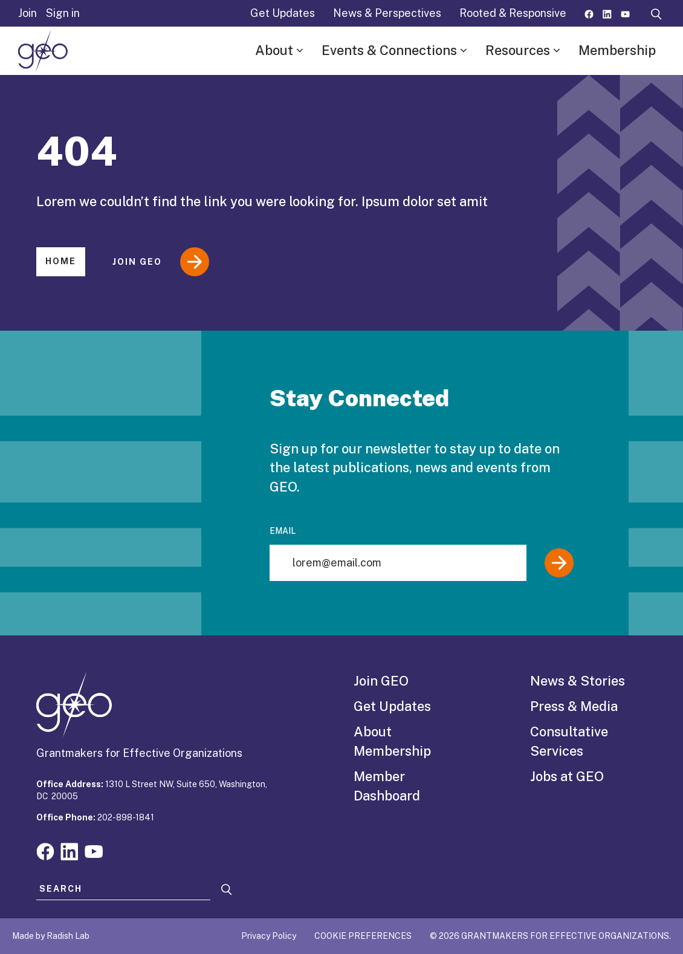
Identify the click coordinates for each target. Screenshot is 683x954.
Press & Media (574, 706)
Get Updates (282, 13)
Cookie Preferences (363, 936)
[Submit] (559, 563)
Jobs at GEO (567, 776)
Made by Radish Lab (50, 936)
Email (283, 531)
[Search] (226, 889)
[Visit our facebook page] (589, 13)
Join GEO (160, 261)
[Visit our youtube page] (625, 13)
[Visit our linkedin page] (607, 13)
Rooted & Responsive (512, 13)
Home (60, 261)
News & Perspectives (387, 13)
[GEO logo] (43, 51)
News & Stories (577, 681)
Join (27, 13)
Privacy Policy (268, 936)
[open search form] (656, 13)
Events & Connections (389, 50)
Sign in (63, 13)
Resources (517, 50)
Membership (617, 50)
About (274, 50)
